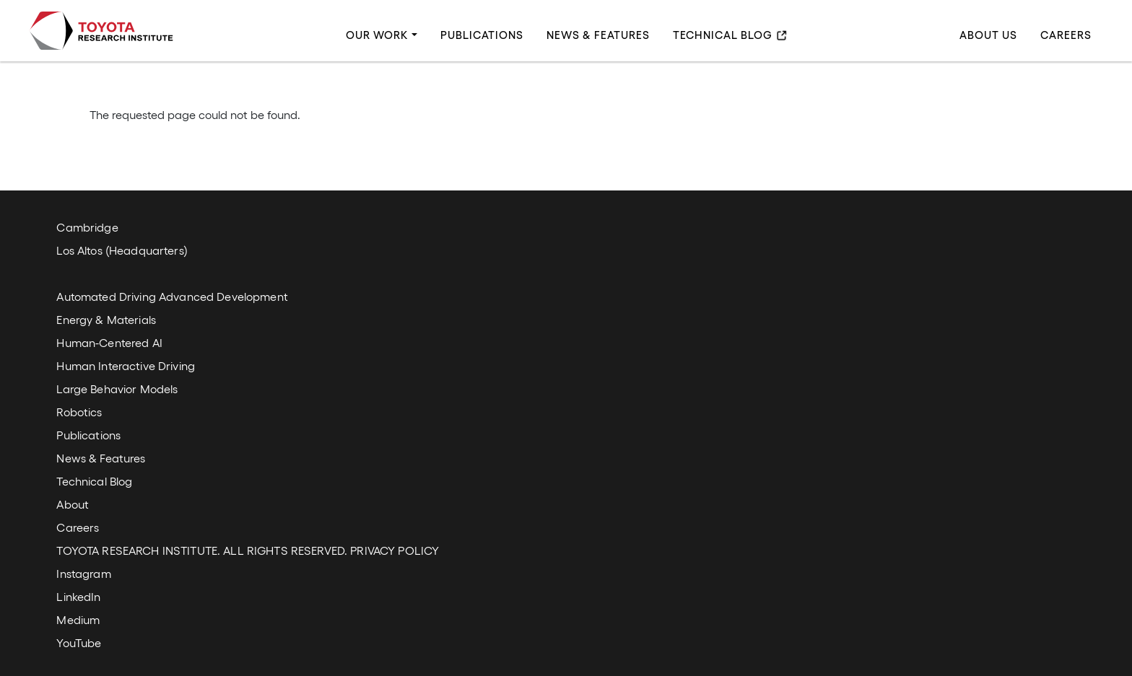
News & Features (598, 35)
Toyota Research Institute (101, 31)
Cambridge (87, 227)
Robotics (79, 411)
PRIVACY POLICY (394, 550)
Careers (1066, 35)
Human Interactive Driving (125, 365)
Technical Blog (722, 35)
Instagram (83, 573)
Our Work (377, 35)
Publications (481, 35)
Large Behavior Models (117, 388)
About (72, 504)
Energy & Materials (106, 319)
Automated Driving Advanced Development (171, 296)
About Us (988, 35)
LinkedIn (78, 596)
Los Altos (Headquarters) (121, 250)
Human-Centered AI (109, 342)
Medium (78, 619)
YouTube (78, 642)
